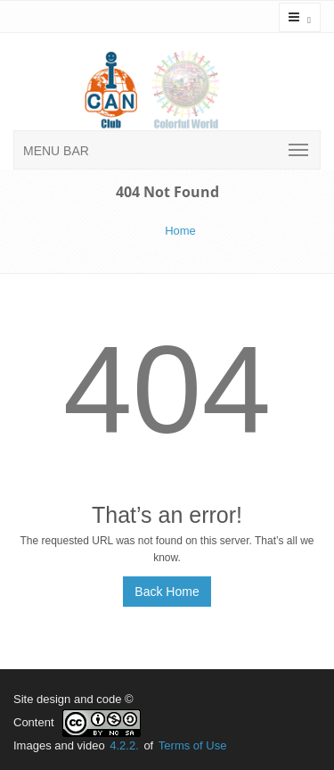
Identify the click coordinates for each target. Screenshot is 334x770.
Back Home (166, 591)
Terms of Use (193, 745)
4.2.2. (124, 745)
